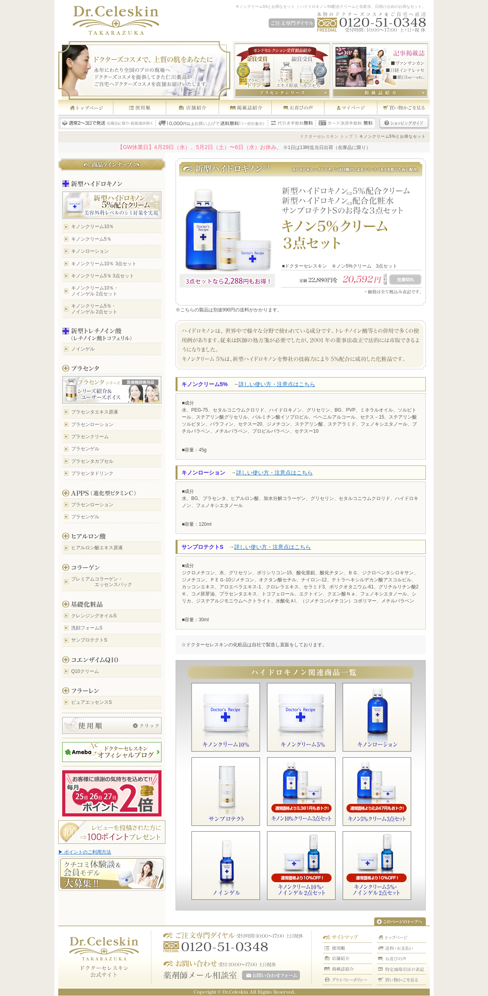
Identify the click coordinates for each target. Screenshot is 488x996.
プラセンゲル (85, 448)
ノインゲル (83, 349)
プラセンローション (92, 424)
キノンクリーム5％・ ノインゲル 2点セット (94, 308)
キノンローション (90, 251)
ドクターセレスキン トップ (326, 136)
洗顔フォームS (86, 628)
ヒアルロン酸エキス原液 (97, 547)
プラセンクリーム (90, 436)
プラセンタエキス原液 (94, 412)
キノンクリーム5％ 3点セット (102, 276)
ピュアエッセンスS (91, 702)
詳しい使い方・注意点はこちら (277, 384)
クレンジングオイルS (94, 615)
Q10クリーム (85, 671)
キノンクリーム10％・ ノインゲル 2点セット (94, 290)
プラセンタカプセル (92, 461)
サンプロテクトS (89, 640)
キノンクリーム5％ (91, 239)
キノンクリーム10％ (92, 226)
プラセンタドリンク (92, 473)
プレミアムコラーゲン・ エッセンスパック (101, 581)
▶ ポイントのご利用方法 (84, 852)
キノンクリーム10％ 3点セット (103, 263)
